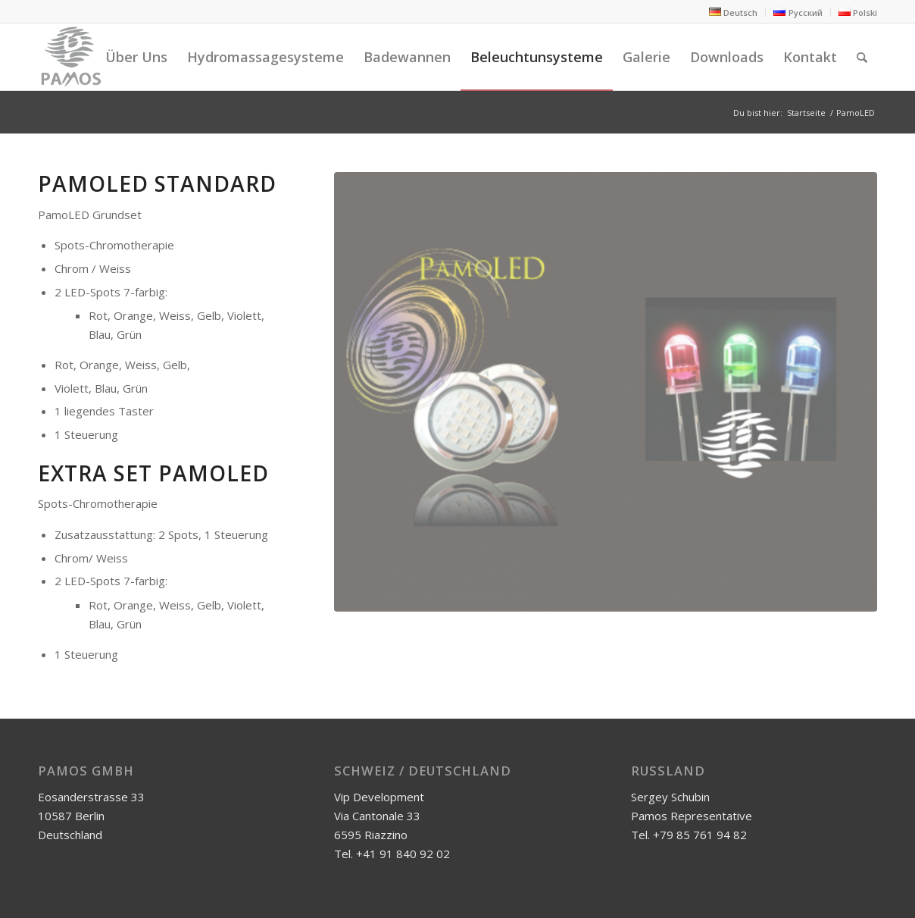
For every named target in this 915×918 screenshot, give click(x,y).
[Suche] (862, 56)
